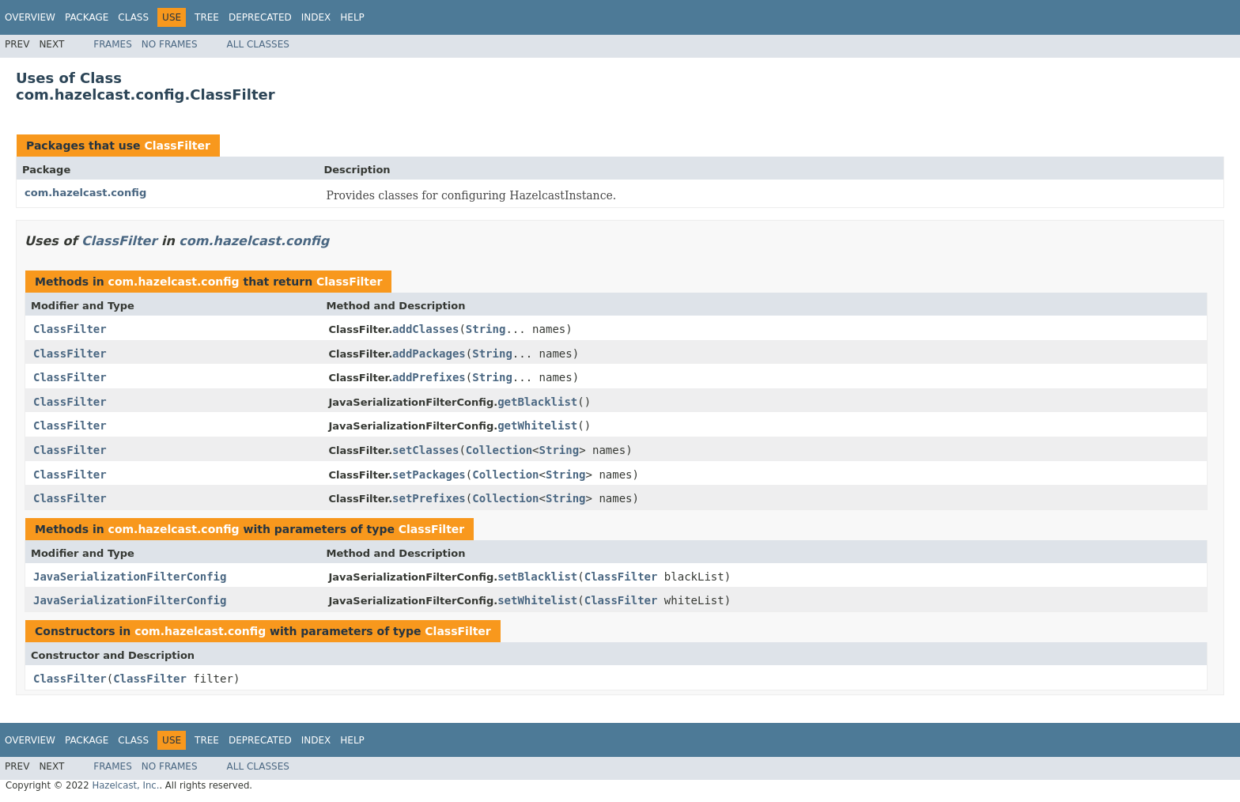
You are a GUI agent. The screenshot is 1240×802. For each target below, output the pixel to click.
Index (316, 17)
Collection (499, 450)
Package (86, 17)
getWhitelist (537, 425)
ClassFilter (177, 145)
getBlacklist (537, 401)
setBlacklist (537, 576)
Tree (207, 17)
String (486, 329)
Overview (30, 17)
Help (352, 17)
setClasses (425, 450)
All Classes (258, 44)
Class (133, 17)
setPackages (429, 474)
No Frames (170, 44)
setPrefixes (429, 498)
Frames (112, 44)
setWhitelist (537, 600)
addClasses (425, 329)
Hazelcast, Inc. (125, 785)
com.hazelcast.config (85, 193)
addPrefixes (429, 377)
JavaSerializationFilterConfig (129, 576)
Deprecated (260, 17)
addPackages (429, 353)
